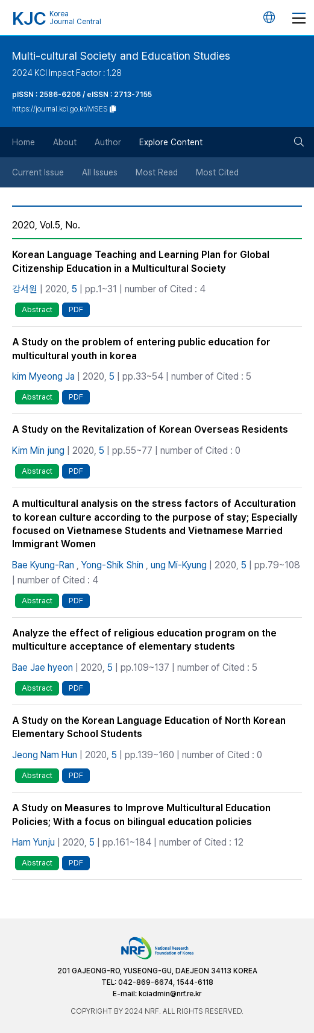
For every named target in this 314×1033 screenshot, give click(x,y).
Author (108, 142)
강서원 (24, 289)
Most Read (157, 172)
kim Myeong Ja (43, 376)
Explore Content (171, 142)
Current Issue (38, 172)
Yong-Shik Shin (112, 565)
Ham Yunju (33, 842)
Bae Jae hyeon (42, 667)
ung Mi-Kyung (179, 565)
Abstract (37, 309)
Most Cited (217, 172)
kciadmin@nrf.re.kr (170, 994)
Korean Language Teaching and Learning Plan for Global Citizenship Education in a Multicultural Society (140, 261)
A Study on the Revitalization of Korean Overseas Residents (150, 429)
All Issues (100, 172)
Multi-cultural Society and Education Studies (121, 55)
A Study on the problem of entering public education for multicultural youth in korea (141, 348)
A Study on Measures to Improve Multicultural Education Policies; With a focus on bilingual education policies (141, 814)
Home (23, 142)
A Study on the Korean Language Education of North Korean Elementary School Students (149, 727)
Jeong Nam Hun (44, 755)
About (65, 142)
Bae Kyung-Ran (43, 565)
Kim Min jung (38, 450)
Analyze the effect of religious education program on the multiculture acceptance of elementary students (144, 639)
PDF (76, 309)
